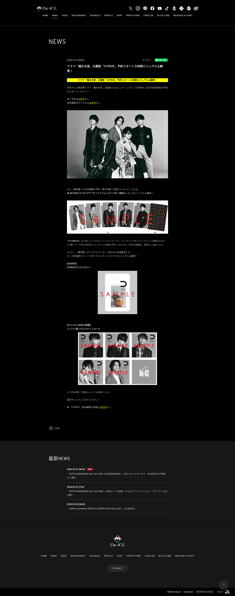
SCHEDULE (95, 15)
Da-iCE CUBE (163, 15)
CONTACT (117, 568)
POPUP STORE (133, 15)
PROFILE (108, 15)
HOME (45, 15)
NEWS (55, 15)
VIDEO (65, 15)
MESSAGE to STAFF (183, 15)
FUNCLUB (148, 15)
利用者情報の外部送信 (204, 592)
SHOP (119, 15)
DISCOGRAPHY (79, 15)
